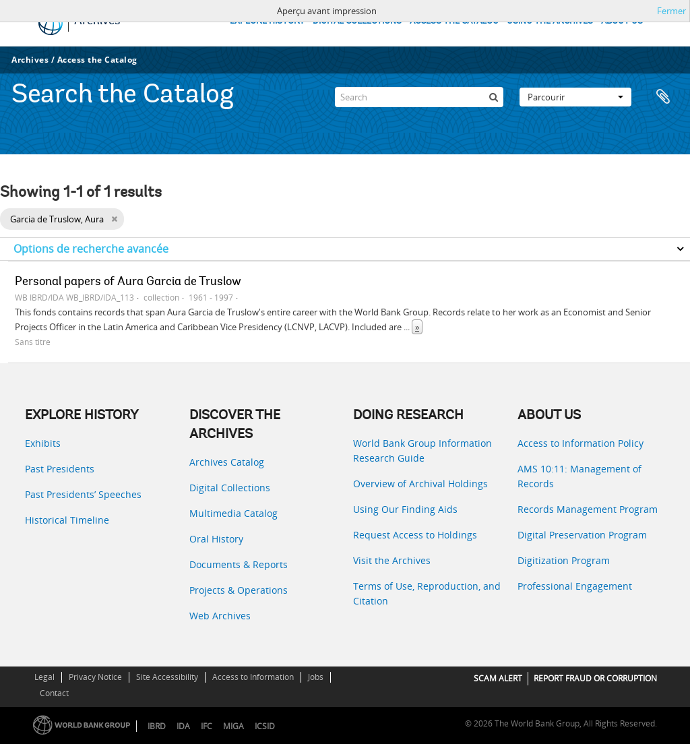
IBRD (157, 726)
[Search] (419, 97)
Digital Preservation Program (582, 534)
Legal (44, 677)
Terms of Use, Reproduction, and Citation (427, 593)
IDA (183, 726)
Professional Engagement (575, 586)
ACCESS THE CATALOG (454, 21)
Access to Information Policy (581, 443)
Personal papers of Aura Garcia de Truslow (128, 282)
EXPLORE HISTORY (267, 21)
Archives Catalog (226, 462)
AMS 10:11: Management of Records (579, 476)
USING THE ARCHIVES (550, 21)
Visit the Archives (392, 560)
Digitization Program (564, 560)
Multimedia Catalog (233, 513)
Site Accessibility (167, 677)
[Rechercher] (493, 97)
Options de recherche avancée (90, 248)
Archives (30, 59)
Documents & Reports (238, 564)
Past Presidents (59, 468)
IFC (206, 726)
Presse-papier (664, 97)
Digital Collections (229, 487)
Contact (54, 693)
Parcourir (575, 97)
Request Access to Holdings (415, 534)
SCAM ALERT (498, 678)
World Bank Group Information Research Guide (422, 450)
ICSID (265, 726)
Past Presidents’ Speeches (83, 494)
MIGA (233, 726)
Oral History (216, 538)
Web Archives (220, 615)
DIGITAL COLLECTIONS (357, 21)
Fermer (671, 11)
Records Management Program (588, 509)
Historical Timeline (67, 520)
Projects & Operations (238, 590)
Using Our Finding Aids (405, 509)
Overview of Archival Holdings (420, 483)
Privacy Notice (95, 677)
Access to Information (253, 677)
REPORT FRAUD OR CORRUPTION (595, 678)
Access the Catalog (97, 59)
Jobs (315, 677)
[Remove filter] (114, 219)
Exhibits (43, 443)
